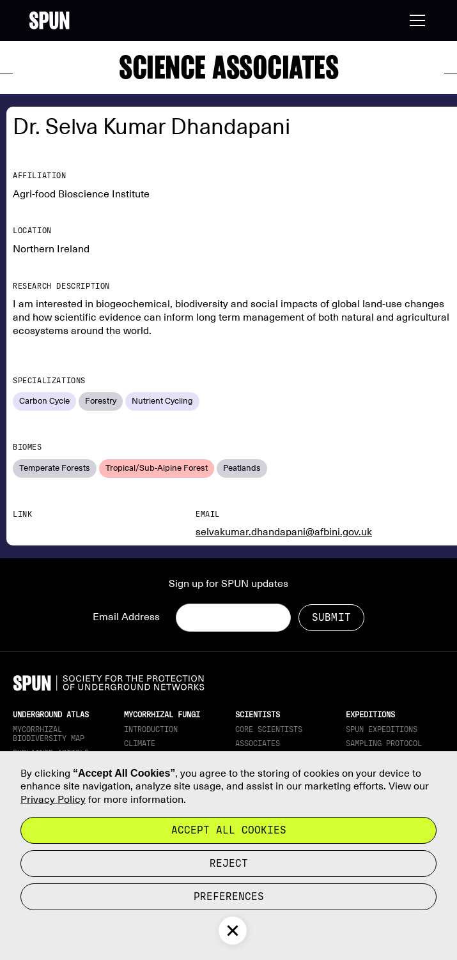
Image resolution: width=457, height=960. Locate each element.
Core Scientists (268, 729)
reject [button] (229, 863)
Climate (139, 743)
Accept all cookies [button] (228, 830)
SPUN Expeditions (381, 729)
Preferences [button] (229, 896)
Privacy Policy (53, 799)
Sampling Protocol (384, 743)
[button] (415, 20)
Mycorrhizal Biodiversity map (48, 734)
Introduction (151, 729)
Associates (257, 743)
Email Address (126, 617)
